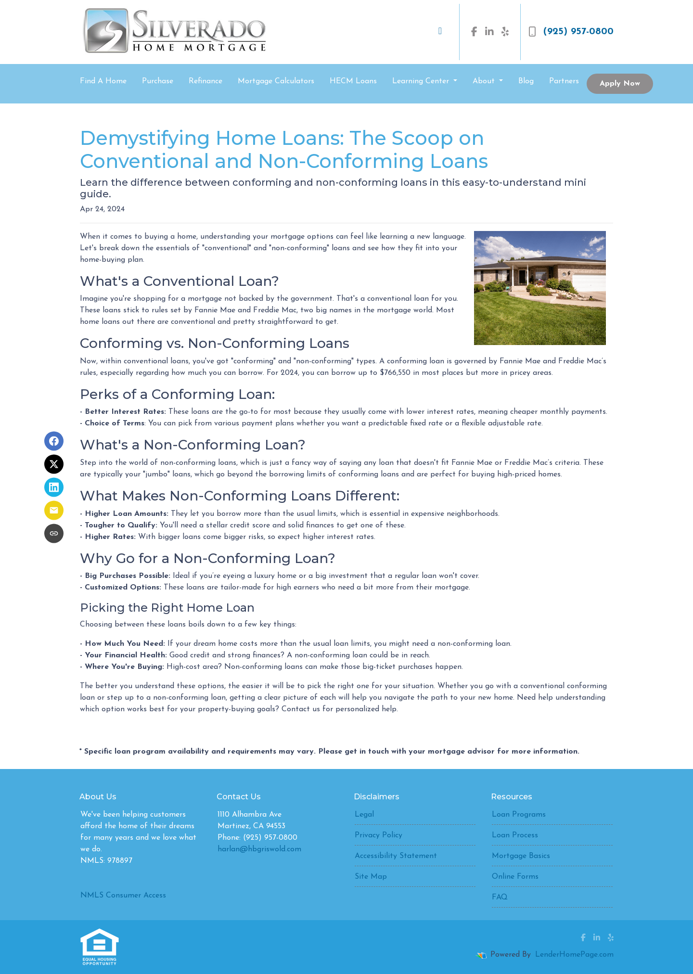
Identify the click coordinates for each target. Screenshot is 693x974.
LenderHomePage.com (574, 955)
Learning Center (421, 81)
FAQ (500, 897)
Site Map (371, 877)
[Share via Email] (54, 510)
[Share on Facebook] (54, 440)
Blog (526, 81)
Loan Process (515, 835)
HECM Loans (353, 81)
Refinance (205, 81)
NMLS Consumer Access (123, 895)
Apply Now (620, 84)
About (485, 81)
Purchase (157, 81)
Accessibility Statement (396, 856)
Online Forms (515, 877)
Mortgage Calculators (276, 81)
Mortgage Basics (521, 856)
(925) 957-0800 (571, 32)
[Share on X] (54, 464)
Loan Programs (519, 815)
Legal (364, 815)
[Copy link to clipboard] (54, 533)
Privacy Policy (378, 835)
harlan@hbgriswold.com (259, 849)
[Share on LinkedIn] (54, 487)
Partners (564, 81)
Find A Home (103, 81)
